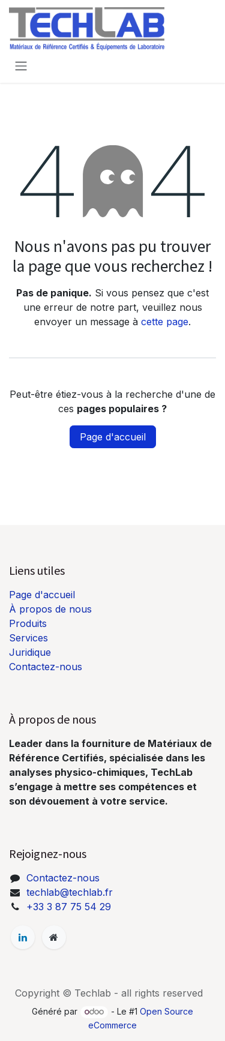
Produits (28, 623)
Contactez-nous (45, 667)
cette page (164, 322)
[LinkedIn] (23, 937)
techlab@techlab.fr (69, 892)
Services (28, 638)
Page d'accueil (113, 437)
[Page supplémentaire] (54, 937)
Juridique (30, 652)
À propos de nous (50, 609)
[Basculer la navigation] (21, 65)
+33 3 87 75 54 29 (68, 907)
